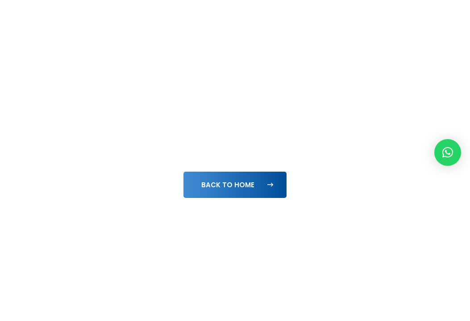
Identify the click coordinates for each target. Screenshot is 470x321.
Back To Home (237, 184)
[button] (447, 152)
